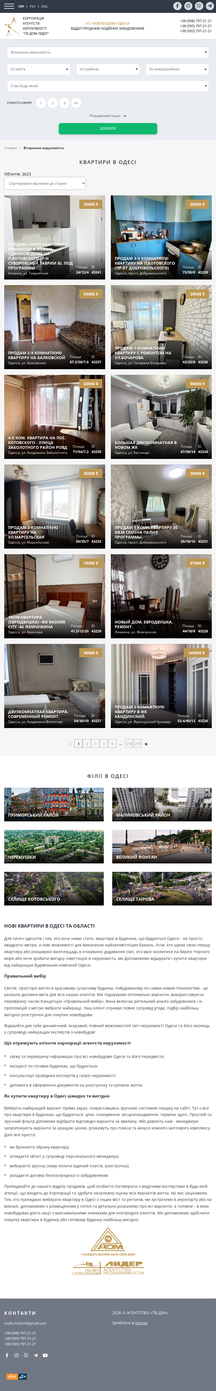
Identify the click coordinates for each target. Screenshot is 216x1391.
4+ (76, 103)
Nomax (141, 1321)
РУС (33, 6)
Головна (11, 147)
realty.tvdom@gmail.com (27, 1322)
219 (137, 743)
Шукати (108, 128)
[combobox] (39, 69)
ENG (44, 6)
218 (129, 743)
